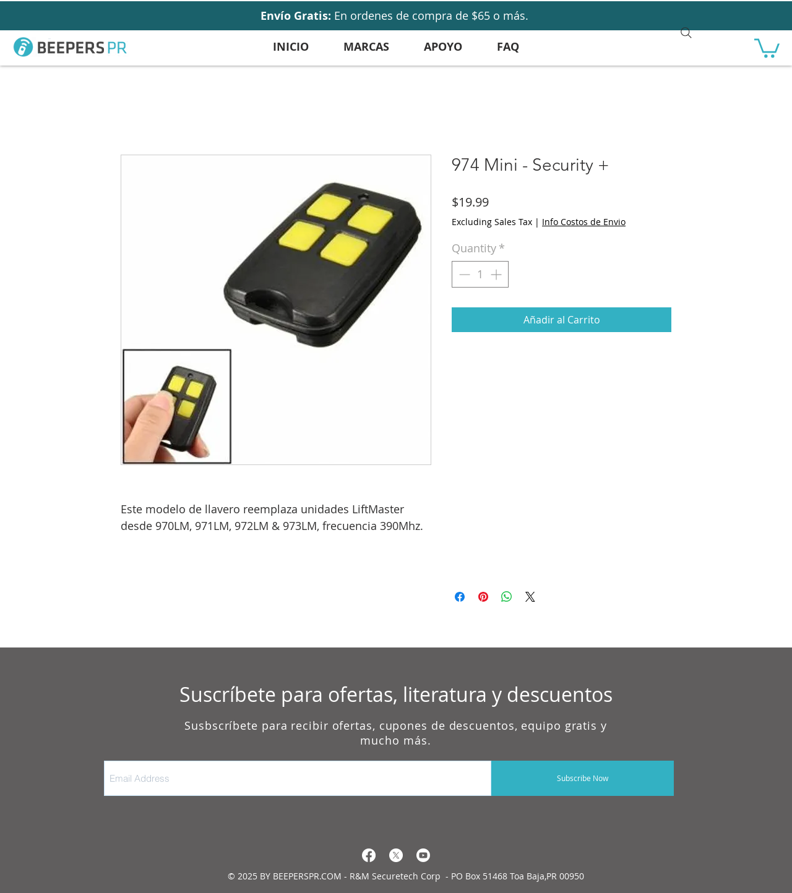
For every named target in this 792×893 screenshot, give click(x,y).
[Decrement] (463, 274)
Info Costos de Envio (584, 222)
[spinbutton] (480, 274)
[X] (396, 855)
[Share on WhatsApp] (506, 596)
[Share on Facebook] (459, 596)
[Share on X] (530, 596)
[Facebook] (369, 855)
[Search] (686, 33)
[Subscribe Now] (582, 778)
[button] (767, 47)
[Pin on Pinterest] (483, 596)
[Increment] (497, 274)
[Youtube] (423, 855)
